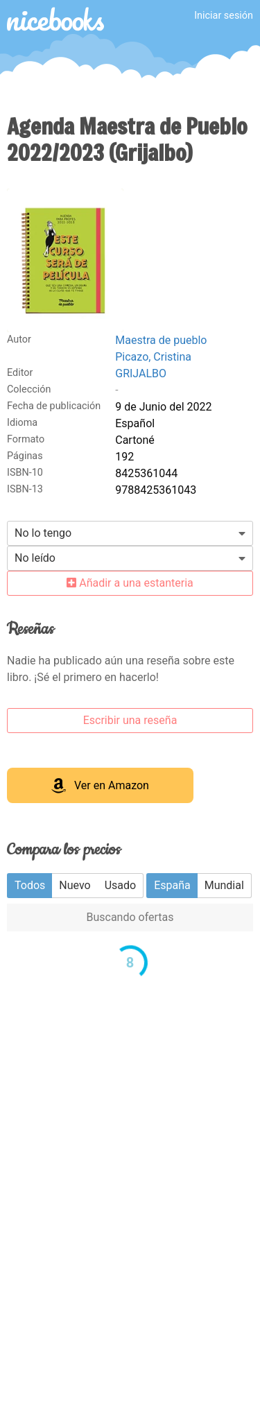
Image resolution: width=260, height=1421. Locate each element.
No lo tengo (43, 533)
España (172, 885)
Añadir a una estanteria (130, 582)
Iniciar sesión (223, 15)
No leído (35, 558)
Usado (120, 885)
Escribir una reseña (130, 720)
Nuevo (74, 885)
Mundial (224, 885)
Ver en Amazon (100, 785)
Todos (30, 885)
